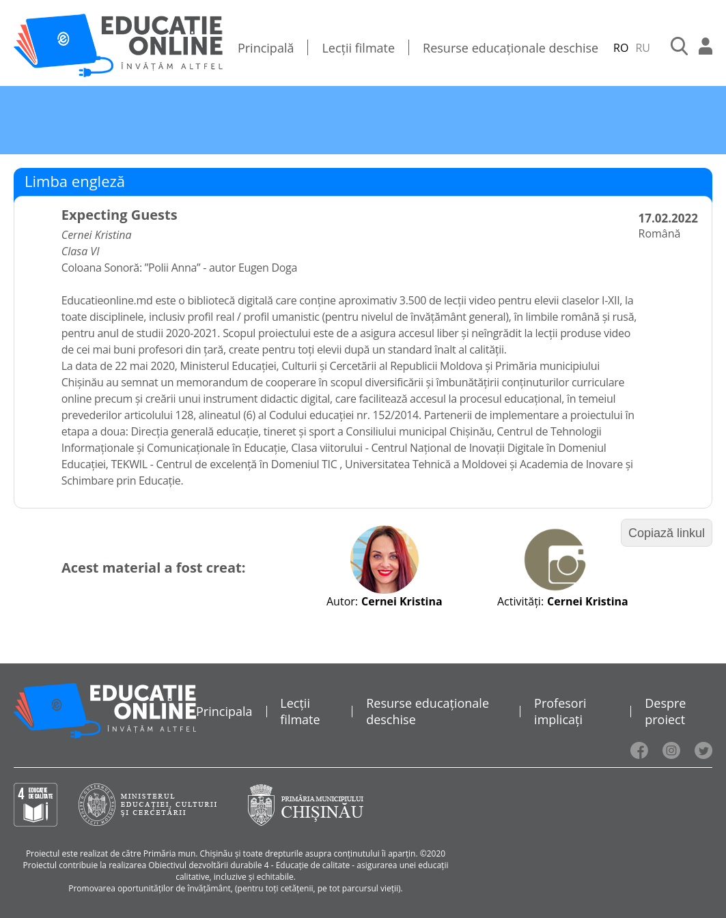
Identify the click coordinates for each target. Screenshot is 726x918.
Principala (224, 711)
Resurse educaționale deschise (510, 48)
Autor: (342, 601)
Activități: (520, 601)
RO (620, 47)
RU (642, 47)
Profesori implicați (560, 711)
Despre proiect (665, 711)
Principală (266, 48)
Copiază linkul (666, 533)
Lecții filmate (358, 48)
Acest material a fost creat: (153, 567)
